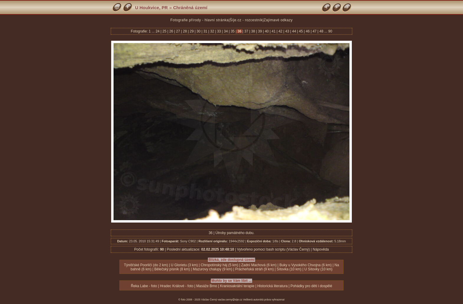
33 (219, 31)
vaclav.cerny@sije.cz (230, 299)
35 (233, 31)
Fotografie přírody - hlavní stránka (199, 20)
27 (178, 31)
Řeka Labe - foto (144, 286)
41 (274, 31)
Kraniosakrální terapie (237, 286)
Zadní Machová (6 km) (259, 265)
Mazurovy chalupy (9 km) (212, 269)
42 (280, 31)
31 (205, 31)
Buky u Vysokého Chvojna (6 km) (306, 265)
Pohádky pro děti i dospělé (311, 286)
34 (226, 31)
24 (158, 31)
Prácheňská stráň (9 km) (254, 269)
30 (198, 31)
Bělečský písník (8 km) (172, 269)
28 (185, 31)
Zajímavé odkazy (278, 20)
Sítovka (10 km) (289, 269)
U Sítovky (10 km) (318, 269)
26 (171, 31)
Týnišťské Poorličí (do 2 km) (146, 265)
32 (212, 31)
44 (294, 31)
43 (287, 31)
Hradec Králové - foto (176, 286)
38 (253, 31)
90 (330, 31)
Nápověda (321, 249)
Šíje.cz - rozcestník (246, 20)
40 (267, 31)
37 (246, 31)
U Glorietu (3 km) (184, 265)
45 (301, 31)
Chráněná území (190, 7)
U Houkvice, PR (151, 7)
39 (260, 31)
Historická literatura (272, 286)
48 (321, 31)
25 (164, 31)
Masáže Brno (206, 286)
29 (192, 31)
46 (308, 31)
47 (315, 31)
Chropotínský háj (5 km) (219, 265)
